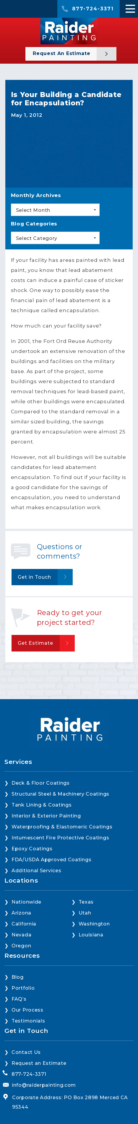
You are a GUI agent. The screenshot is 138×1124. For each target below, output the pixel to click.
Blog (18, 977)
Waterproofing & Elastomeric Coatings (62, 827)
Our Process (27, 1010)
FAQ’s (19, 999)
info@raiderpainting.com (44, 1085)
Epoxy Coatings (32, 849)
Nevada (21, 935)
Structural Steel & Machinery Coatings (60, 794)
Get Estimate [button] (35, 643)
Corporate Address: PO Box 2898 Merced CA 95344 (70, 1102)
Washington (94, 924)
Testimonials (28, 1021)
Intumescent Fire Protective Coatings (60, 838)
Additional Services (36, 870)
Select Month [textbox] (33, 210)
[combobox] (55, 210)
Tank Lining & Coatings (42, 805)
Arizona (21, 913)
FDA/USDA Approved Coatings (51, 859)
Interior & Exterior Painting (46, 816)
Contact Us (26, 1052)
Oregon (21, 946)
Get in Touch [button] (34, 577)
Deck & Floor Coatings (41, 783)
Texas (86, 902)
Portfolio (23, 988)
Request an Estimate (62, 53)
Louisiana (91, 935)
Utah (85, 913)
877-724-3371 (93, 9)
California (24, 924)
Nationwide (26, 902)
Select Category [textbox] (37, 238)
